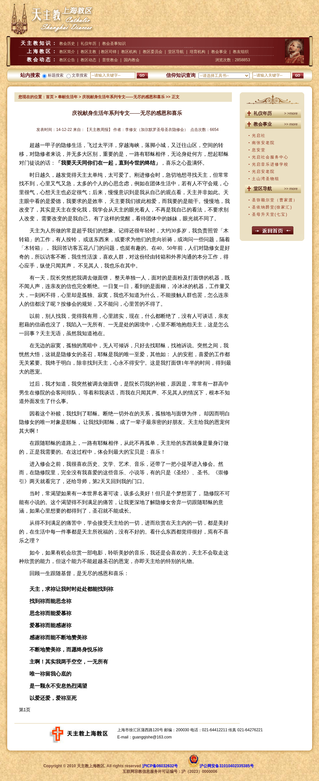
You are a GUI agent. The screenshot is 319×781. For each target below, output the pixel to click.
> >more (291, 113)
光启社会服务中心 (270, 157)
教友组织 (241, 51)
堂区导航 (176, 51)
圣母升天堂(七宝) (270, 214)
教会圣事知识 (114, 43)
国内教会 (132, 60)
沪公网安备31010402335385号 (226, 766)
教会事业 (219, 51)
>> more (291, 124)
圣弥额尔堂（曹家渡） (275, 200)
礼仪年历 (88, 43)
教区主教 (88, 51)
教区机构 (129, 51)
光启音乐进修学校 (270, 164)
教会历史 (67, 43)
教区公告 (67, 60)
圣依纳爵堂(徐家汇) (272, 207)
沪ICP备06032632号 (160, 766)
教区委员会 (152, 51)
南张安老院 (263, 142)
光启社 (259, 135)
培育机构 (197, 51)
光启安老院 (263, 171)
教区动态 (88, 60)
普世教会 (110, 60)
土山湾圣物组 (265, 178)
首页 (50, 97)
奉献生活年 (68, 97)
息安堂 (259, 150)
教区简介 (67, 51)
